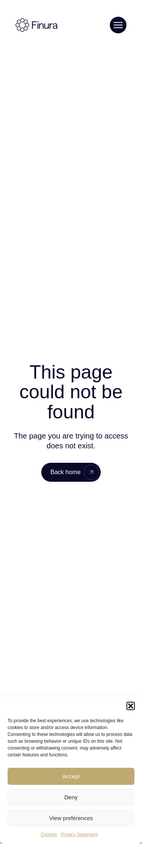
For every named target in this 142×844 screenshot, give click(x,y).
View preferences (71, 818)
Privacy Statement (79, 834)
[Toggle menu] (118, 25)
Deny (71, 797)
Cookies (49, 834)
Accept (71, 776)
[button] (130, 706)
